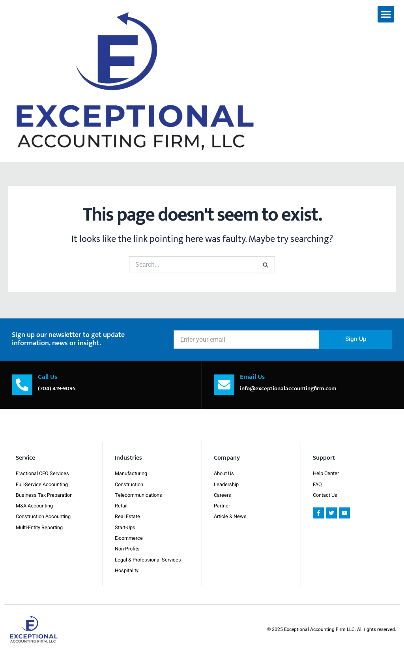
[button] (386, 14)
